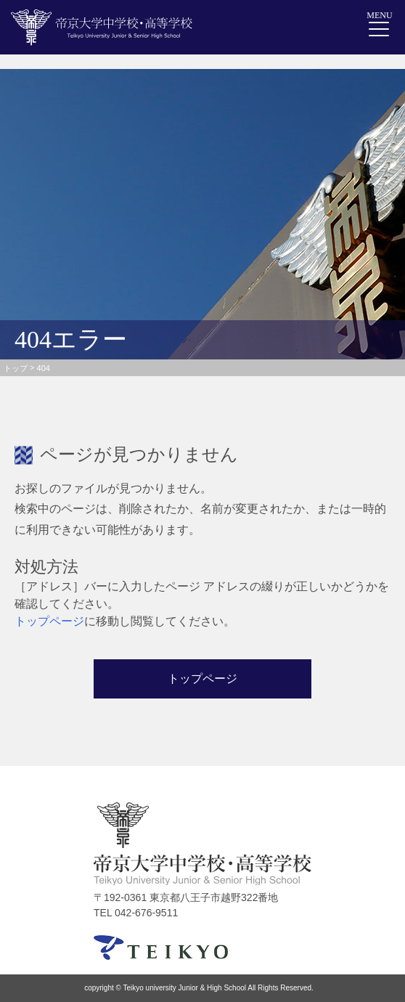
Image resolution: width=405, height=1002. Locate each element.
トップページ (49, 621)
